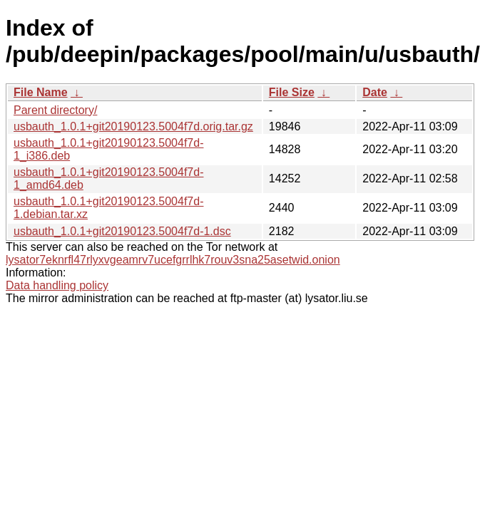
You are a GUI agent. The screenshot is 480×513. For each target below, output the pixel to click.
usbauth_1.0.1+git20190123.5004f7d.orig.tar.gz (133, 126)
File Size (292, 92)
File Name (41, 92)
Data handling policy (57, 285)
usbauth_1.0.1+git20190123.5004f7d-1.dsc (122, 231)
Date (374, 92)
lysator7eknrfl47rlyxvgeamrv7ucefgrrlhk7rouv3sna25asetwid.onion (173, 260)
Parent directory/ (55, 110)
